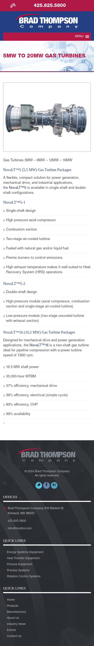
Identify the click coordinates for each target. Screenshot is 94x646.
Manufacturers (16, 612)
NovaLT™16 (39, 345)
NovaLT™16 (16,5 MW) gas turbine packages (39, 332)
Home (11, 600)
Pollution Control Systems (23, 576)
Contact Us (14, 636)
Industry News (16, 624)
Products (12, 606)
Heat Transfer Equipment (23, 558)
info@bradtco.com (20, 528)
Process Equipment (19, 564)
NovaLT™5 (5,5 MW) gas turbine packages (37, 170)
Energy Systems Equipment (25, 552)
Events (11, 630)
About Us (13, 618)
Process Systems (18, 570)
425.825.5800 (50, 6)
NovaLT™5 (17, 188)
